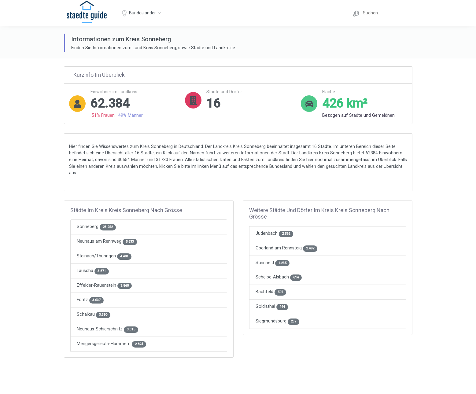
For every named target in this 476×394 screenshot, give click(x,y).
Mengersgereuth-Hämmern (111, 343)
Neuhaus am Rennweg (107, 241)
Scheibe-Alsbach (279, 277)
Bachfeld (271, 291)
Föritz (90, 299)
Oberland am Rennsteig (286, 248)
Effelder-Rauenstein (104, 285)
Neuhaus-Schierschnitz (107, 329)
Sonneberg (96, 226)
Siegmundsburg (277, 321)
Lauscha (93, 270)
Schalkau (93, 314)
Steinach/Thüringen (104, 256)
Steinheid (273, 262)
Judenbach (274, 233)
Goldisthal (272, 306)
